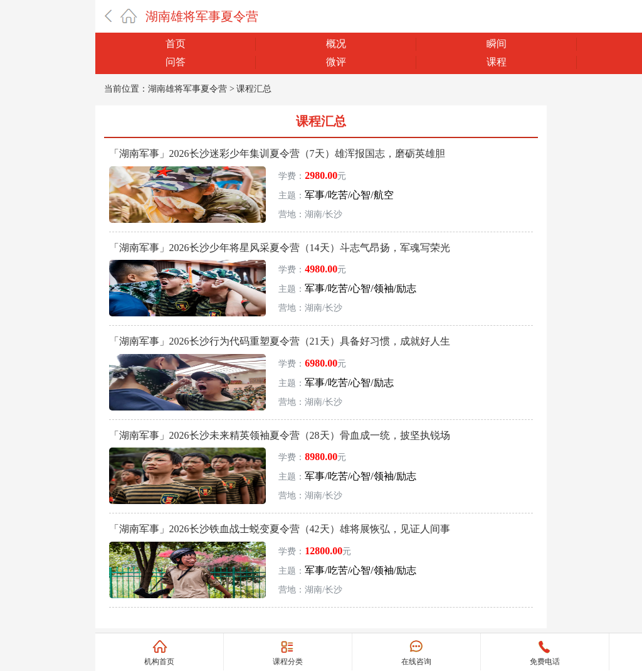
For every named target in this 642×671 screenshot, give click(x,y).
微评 (336, 61)
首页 (176, 43)
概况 (336, 43)
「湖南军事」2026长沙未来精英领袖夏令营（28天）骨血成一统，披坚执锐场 (279, 435)
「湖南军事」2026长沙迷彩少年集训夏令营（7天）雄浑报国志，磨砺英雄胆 (277, 153)
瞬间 (497, 43)
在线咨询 (416, 661)
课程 (497, 61)
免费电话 (545, 661)
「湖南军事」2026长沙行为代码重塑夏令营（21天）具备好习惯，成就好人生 (279, 341)
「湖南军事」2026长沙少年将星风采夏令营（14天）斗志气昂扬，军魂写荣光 (279, 247)
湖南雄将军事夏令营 (201, 16)
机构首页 (159, 661)
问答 (176, 61)
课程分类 (288, 661)
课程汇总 (253, 89)
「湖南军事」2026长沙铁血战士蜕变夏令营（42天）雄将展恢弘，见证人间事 (279, 528)
